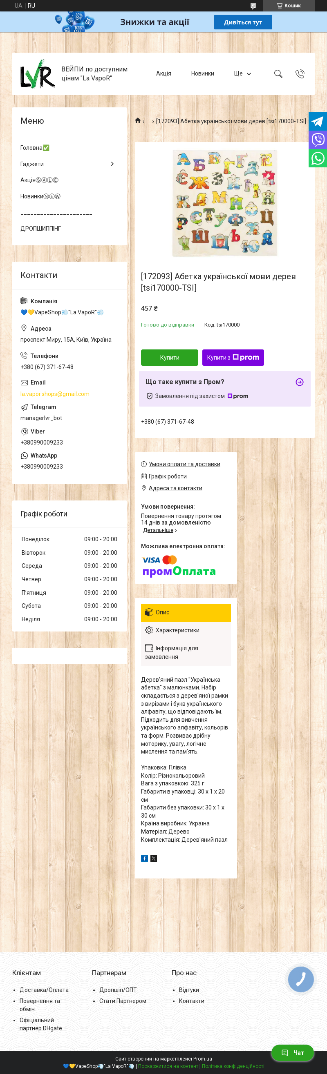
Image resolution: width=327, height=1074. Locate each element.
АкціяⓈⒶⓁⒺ (39, 180)
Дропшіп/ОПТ (118, 990)
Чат (292, 1052)
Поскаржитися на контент (168, 1066)
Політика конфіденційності (233, 1066)
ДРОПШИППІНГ (40, 228)
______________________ (56, 212)
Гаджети (32, 164)
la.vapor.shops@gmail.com (55, 394)
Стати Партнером (122, 1001)
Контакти (191, 1001)
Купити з (233, 357)
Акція (163, 73)
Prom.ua (202, 1059)
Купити (169, 357)
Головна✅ (34, 148)
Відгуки (189, 990)
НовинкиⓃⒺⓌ (40, 196)
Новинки (202, 73)
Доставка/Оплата (44, 990)
